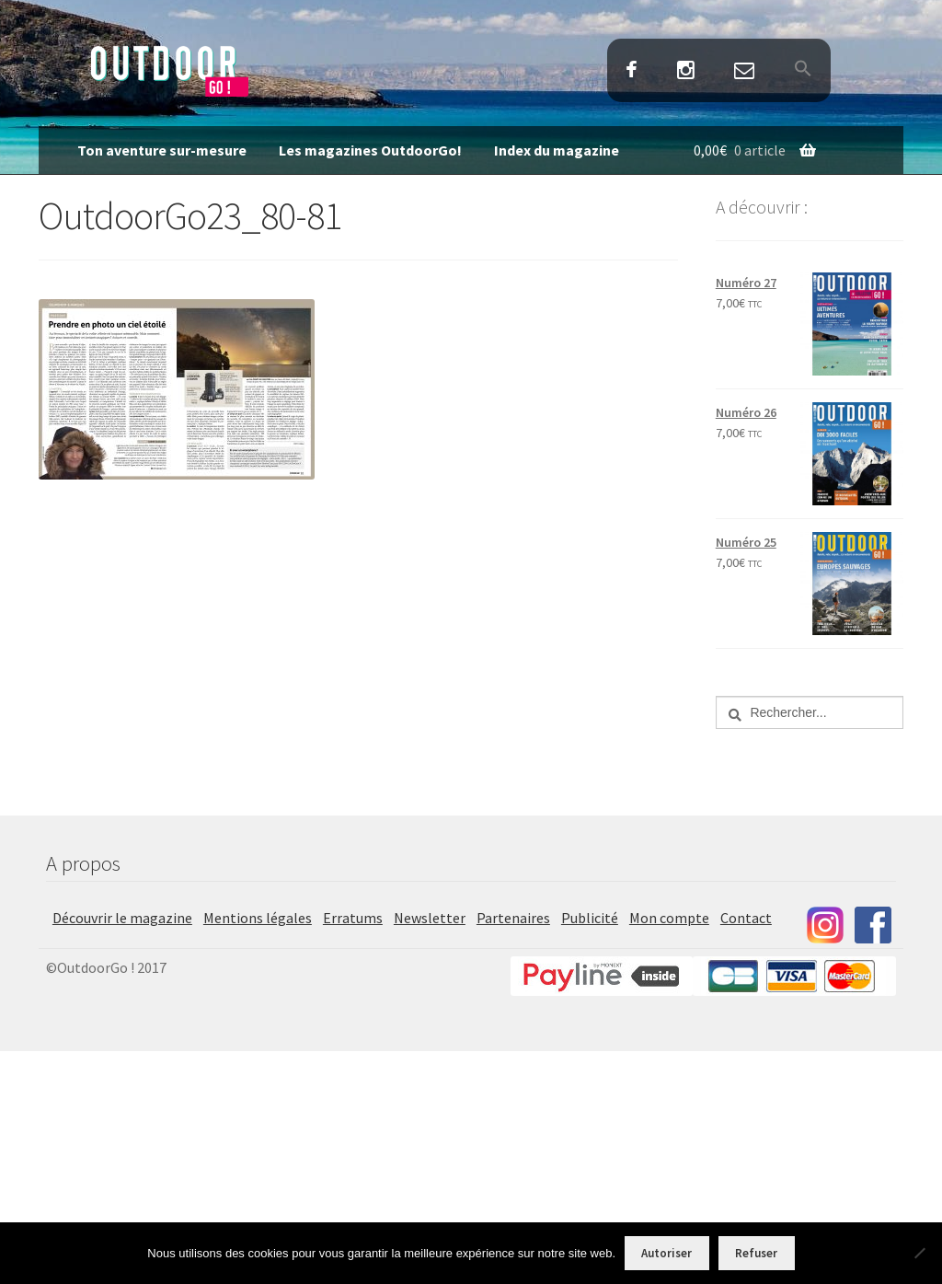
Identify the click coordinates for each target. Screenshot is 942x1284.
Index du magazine (556, 150)
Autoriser (666, 1253)
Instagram (685, 71)
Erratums (353, 917)
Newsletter (429, 917)
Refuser (756, 1253)
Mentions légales (257, 917)
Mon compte (669, 917)
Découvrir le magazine (122, 917)
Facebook (631, 71)
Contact (745, 71)
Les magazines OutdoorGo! (370, 150)
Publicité (589, 917)
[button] (803, 70)
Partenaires (513, 917)
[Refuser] (919, 1253)
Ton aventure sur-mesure (162, 150)
